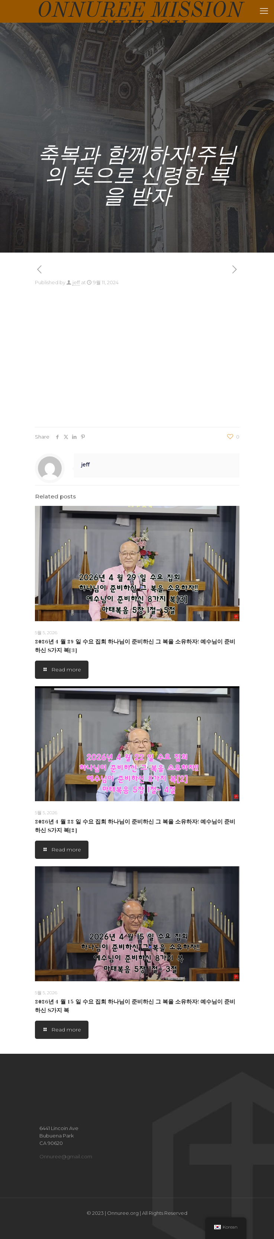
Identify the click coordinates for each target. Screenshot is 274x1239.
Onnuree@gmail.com (65, 1156)
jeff (76, 282)
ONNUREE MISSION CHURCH (140, 11)
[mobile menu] (264, 11)
